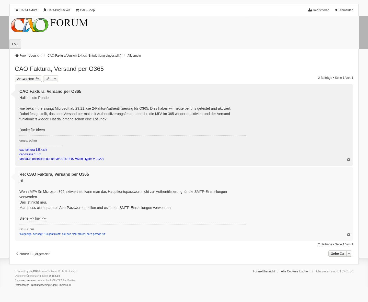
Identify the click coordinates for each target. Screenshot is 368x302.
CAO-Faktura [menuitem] (26, 10)
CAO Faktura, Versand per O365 (59, 68)
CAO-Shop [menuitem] (85, 10)
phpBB (33, 271)
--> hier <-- (38, 218)
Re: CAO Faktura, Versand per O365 (54, 174)
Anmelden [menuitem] (344, 10)
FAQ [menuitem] (15, 44)
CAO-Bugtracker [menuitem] (56, 10)
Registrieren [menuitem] (318, 10)
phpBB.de (54, 275)
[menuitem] (22, 285)
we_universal (28, 280)
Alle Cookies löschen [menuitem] (295, 271)
